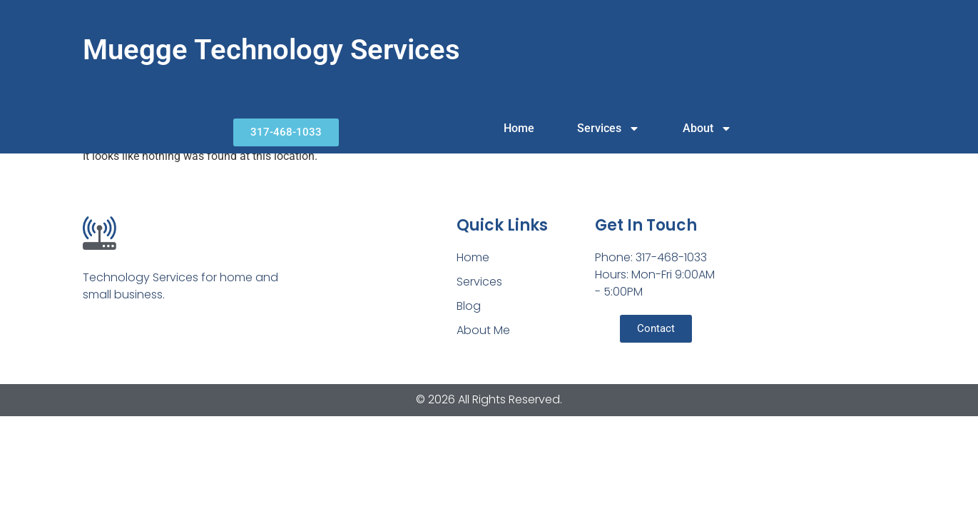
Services (608, 128)
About (707, 128)
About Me (483, 330)
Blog (469, 306)
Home (519, 128)
